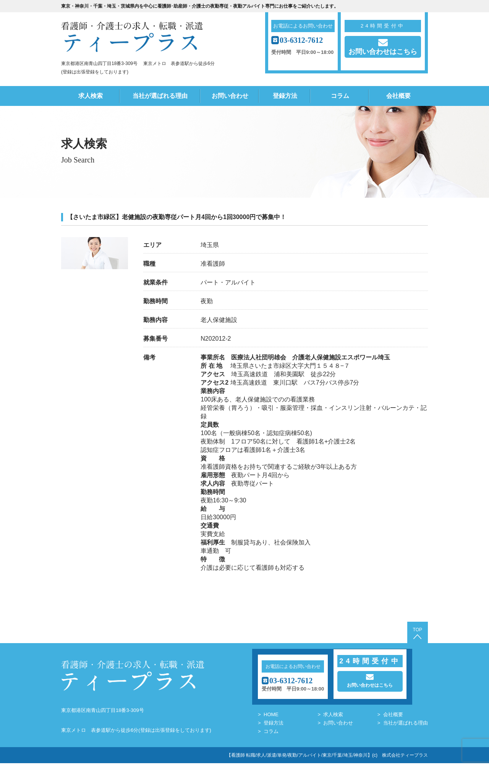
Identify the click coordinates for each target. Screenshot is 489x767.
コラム (340, 96)
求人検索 (90, 96)
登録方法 (285, 96)
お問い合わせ (230, 96)
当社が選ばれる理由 (160, 96)
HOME (271, 718)
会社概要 (398, 96)
